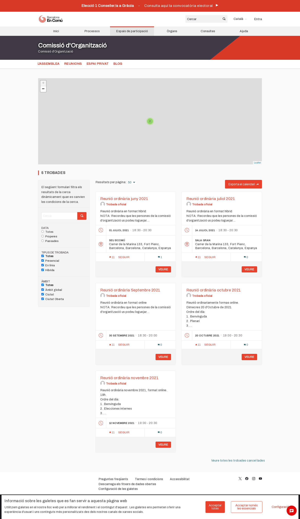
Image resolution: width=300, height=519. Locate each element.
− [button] (43, 89)
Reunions (73, 63)
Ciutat (47, 294)
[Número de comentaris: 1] (160, 257)
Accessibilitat (180, 479)
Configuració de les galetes (118, 488)
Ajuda (244, 31)
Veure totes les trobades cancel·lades (238, 460)
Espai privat (97, 63)
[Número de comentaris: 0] (246, 257)
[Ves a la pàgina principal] (50, 19)
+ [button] (43, 83)
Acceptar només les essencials (246, 507)
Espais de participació (132, 31)
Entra (258, 19)
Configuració (280, 506)
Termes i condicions (149, 479)
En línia (48, 265)
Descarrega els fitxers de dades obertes (127, 484)
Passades (50, 241)
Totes (47, 231)
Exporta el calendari (243, 184)
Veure (163, 269)
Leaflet (257, 163)
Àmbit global (51, 289)
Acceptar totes (215, 507)
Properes (49, 236)
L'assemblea (49, 63)
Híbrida (48, 270)
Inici (56, 31)
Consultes (208, 31)
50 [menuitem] (130, 182)
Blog (117, 63)
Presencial (50, 260)
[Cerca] (59, 216)
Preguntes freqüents (113, 479)
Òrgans (172, 31)
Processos (92, 31)
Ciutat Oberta (52, 299)
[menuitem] (241, 19)
